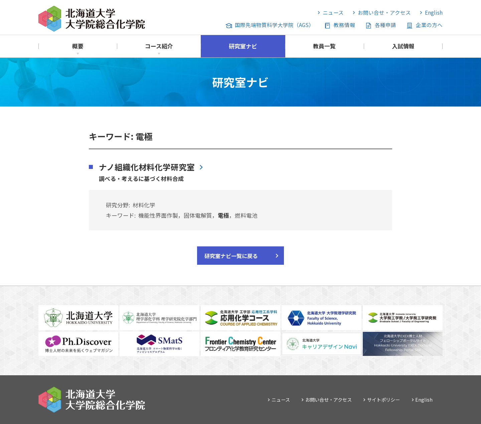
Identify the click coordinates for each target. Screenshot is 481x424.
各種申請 (385, 24)
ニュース (333, 12)
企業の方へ (429, 24)
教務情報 (344, 24)
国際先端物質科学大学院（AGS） (274, 24)
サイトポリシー (383, 399)
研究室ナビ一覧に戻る (231, 256)
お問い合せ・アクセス (384, 12)
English (434, 12)
